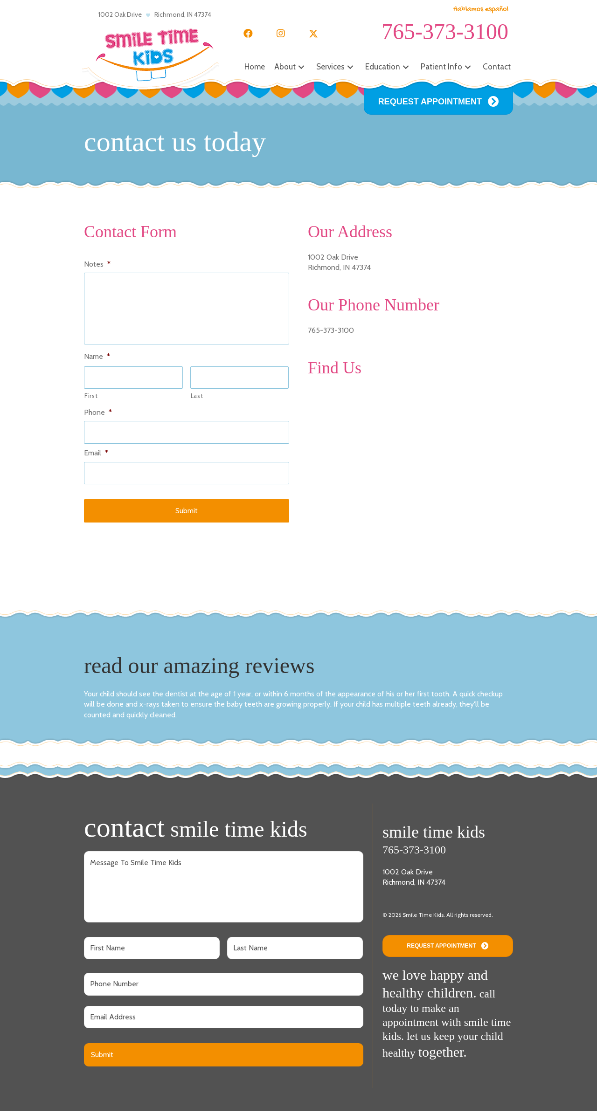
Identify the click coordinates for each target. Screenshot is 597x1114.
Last (197, 399)
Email (96, 456)
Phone (98, 415)
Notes (97, 264)
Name (97, 359)
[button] (248, 34)
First (90, 399)
